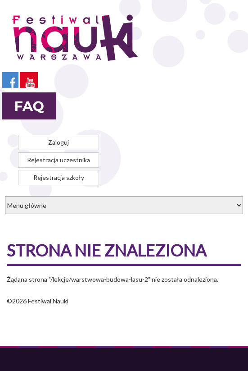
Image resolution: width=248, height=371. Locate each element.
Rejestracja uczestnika (58, 160)
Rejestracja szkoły (58, 177)
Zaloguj (58, 142)
